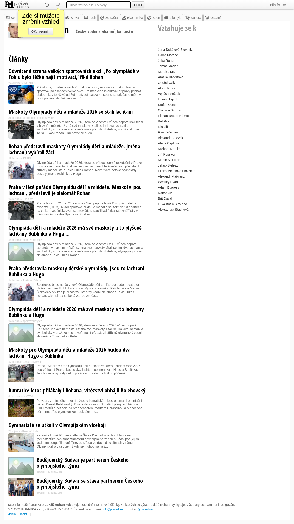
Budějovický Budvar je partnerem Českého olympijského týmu (83, 462)
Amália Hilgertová (170, 77)
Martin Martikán (169, 160)
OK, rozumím (40, 31)
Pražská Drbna (32, 280)
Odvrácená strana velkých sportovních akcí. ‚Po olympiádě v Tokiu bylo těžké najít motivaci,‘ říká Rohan (73, 74)
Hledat (138, 4)
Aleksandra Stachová (173, 209)
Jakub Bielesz (168, 165)
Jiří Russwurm (168, 154)
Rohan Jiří (165, 193)
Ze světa (109, 17)
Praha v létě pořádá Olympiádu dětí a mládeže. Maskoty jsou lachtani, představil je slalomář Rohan (75, 190)
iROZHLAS (30, 83)
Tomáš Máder (168, 66)
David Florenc (168, 55)
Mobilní (12, 514)
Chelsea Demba (169, 110)
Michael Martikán (170, 149)
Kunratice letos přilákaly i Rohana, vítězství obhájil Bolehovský (76, 390)
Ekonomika (132, 17)
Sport (153, 17)
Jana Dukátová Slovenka (176, 49)
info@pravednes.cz (115, 509)
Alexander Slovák (170, 138)
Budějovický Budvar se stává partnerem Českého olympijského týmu (90, 483)
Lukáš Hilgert (167, 99)
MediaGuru (55, 471)
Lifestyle (172, 17)
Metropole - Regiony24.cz (38, 117)
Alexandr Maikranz (171, 176)
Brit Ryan (164, 121)
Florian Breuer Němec (173, 116)
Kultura (193, 17)
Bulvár (72, 17)
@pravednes (145, 509)
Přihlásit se (278, 5)
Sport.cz (28, 199)
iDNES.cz (28, 158)
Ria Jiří (163, 127)
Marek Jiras (166, 72)
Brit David (165, 198)
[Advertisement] (222, 245)
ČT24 (29, 396)
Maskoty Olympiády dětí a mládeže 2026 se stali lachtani (70, 111)
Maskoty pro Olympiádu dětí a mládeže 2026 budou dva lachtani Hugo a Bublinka (69, 352)
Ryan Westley (168, 132)
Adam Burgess (168, 187)
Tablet (23, 514)
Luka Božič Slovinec (172, 204)
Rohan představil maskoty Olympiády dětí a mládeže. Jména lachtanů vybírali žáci (74, 149)
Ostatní (213, 17)
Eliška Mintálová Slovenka (176, 171)
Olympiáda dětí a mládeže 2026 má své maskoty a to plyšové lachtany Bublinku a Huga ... (75, 230)
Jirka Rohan (166, 60)
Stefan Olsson (168, 105)
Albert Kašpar (168, 88)
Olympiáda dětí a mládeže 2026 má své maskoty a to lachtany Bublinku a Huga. (76, 312)
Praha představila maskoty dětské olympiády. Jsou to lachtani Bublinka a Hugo (76, 271)
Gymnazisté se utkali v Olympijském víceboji (57, 425)
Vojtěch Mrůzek (169, 94)
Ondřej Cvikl (166, 83)
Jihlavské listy (29, 431)
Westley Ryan (168, 182)
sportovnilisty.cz (32, 239)
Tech (90, 17)
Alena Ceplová (168, 143)
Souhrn (13, 17)
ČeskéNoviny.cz (32, 361)
